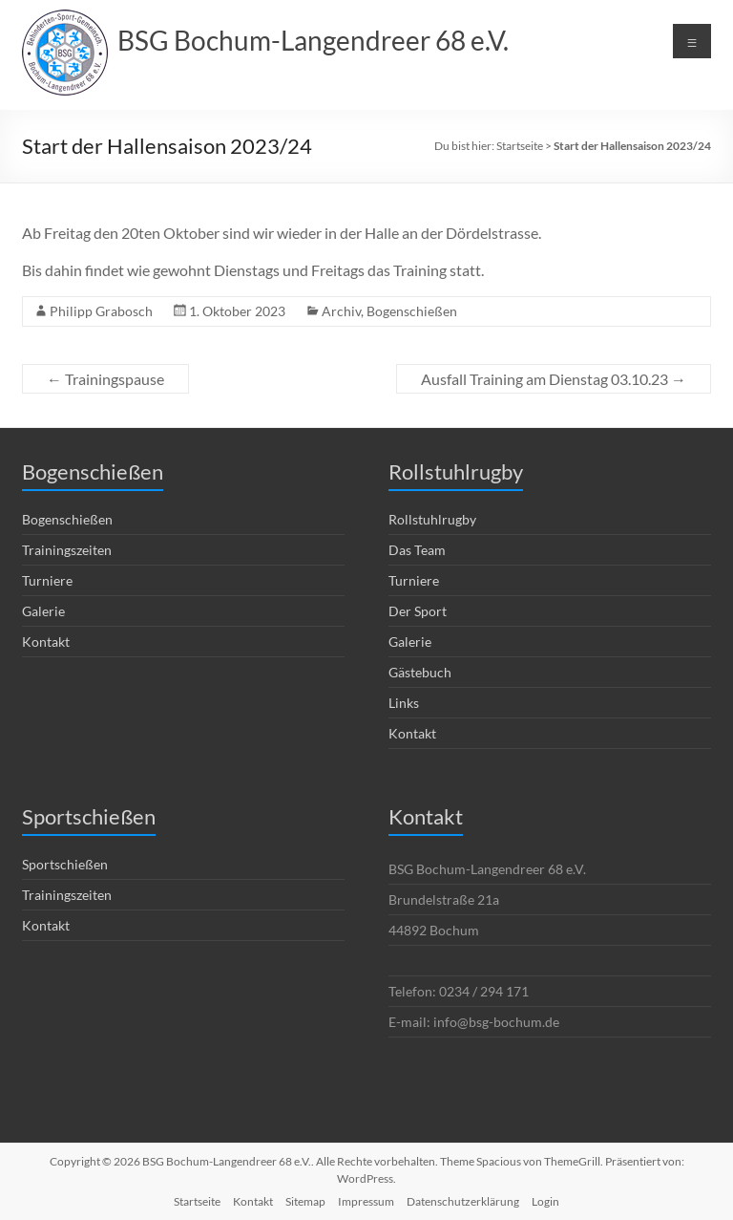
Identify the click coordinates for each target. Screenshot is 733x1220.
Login (545, 1201)
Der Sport (417, 611)
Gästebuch (419, 672)
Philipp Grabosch (101, 311)
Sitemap (305, 1201)
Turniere (47, 580)
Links (403, 703)
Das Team (417, 550)
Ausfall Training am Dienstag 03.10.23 (553, 379)
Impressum (366, 1201)
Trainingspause (105, 379)
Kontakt (46, 641)
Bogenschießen (411, 311)
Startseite (519, 146)
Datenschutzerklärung (463, 1201)
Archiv (341, 311)
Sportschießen (65, 864)
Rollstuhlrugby (432, 519)
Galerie (43, 611)
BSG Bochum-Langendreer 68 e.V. (313, 40)
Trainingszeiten (67, 550)
